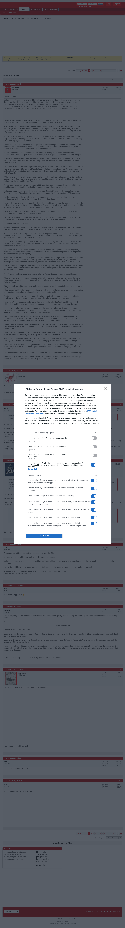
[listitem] (62, 432)
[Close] (106, 389)
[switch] (94, 438)
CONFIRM (44, 536)
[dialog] (62, 464)
